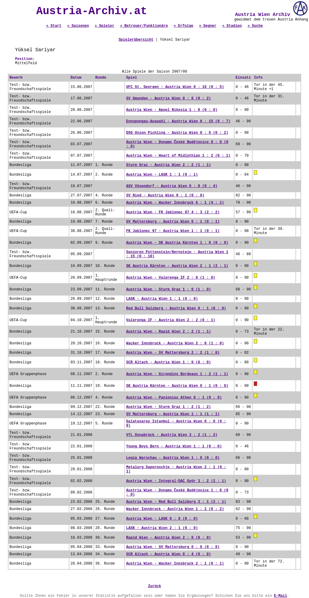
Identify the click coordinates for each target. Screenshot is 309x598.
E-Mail (280, 596)
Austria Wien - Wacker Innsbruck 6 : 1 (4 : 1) (175, 203)
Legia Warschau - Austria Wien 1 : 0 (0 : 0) (173, 458)
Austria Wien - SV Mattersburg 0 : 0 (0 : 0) (173, 547)
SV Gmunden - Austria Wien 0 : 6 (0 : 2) (168, 98)
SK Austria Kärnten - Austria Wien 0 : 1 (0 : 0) (177, 386)
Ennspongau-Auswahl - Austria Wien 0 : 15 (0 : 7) (178, 121)
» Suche (255, 26)
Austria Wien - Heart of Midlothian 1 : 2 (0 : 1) (178, 156)
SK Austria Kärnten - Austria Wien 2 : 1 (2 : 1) (177, 266)
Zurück (154, 586)
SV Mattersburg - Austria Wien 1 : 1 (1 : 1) (173, 414)
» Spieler (104, 26)
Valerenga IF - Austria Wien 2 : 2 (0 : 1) (170, 320)
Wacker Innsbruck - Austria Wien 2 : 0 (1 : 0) (175, 343)
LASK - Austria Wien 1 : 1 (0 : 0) (162, 299)
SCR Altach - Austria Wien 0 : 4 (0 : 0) (168, 554)
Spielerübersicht (136, 40)
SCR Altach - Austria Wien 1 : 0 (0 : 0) (168, 362)
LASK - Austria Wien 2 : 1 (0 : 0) (162, 528)
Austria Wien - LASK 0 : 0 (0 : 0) (162, 519)
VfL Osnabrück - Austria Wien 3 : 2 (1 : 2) (171, 435)
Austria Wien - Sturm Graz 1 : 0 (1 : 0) (168, 289)
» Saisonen (78, 26)
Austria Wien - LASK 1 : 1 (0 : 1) (162, 175)
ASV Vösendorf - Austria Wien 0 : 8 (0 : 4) (171, 186)
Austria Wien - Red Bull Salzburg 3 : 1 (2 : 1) (176, 502)
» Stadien (232, 26)
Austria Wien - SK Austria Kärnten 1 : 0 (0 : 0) (177, 243)
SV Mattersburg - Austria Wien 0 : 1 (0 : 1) (173, 222)
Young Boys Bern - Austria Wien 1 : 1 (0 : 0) (174, 446)
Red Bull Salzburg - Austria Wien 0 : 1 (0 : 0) (176, 308)
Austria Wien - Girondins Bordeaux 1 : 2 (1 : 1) (177, 374)
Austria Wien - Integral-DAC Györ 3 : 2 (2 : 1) (176, 481)
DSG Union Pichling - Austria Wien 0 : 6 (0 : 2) (177, 133)
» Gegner (208, 26)
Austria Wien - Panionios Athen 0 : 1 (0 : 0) (174, 398)
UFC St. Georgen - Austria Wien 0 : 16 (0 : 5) (175, 87)
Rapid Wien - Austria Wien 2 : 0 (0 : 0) (168, 538)
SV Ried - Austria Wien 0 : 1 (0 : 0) (165, 195)
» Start (53, 26)
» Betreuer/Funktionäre (144, 26)
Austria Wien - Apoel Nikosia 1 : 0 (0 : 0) (171, 110)
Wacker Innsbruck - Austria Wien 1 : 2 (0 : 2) (175, 509)
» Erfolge (183, 26)
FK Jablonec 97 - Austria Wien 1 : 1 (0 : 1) (173, 231)
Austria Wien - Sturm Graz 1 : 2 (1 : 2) (168, 407)
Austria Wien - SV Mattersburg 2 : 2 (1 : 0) (173, 353)
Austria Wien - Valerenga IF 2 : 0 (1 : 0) (170, 278)
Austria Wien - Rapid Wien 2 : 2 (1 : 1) (168, 332)
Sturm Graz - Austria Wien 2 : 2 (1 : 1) (168, 165)
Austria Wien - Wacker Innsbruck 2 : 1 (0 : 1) (175, 564)
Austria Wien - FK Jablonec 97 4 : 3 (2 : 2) (173, 212)
